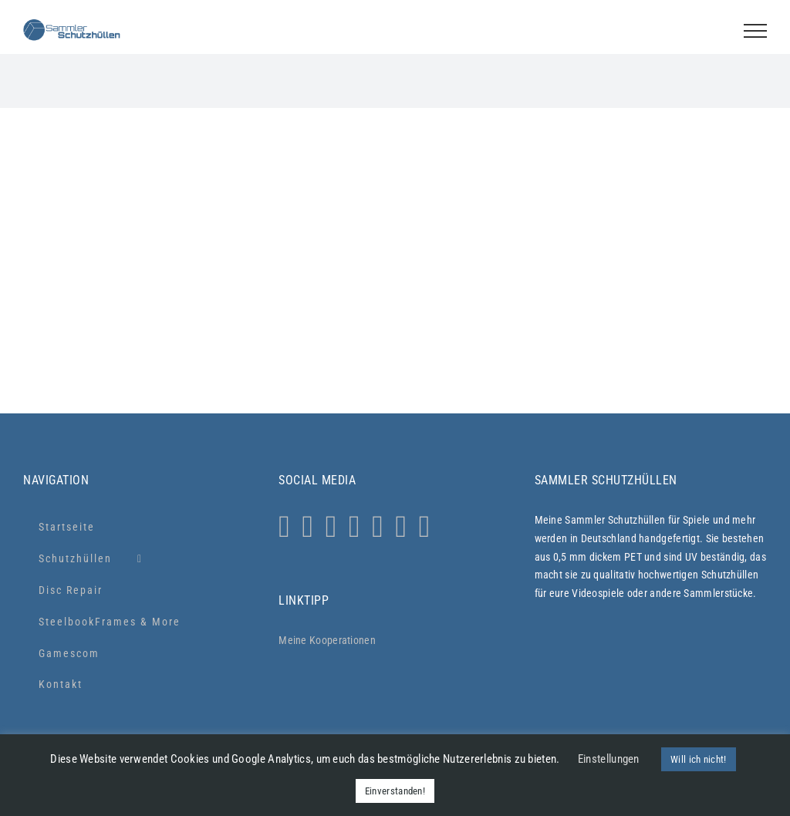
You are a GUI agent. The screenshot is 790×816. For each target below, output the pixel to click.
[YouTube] (377, 526)
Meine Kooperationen (327, 640)
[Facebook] (331, 526)
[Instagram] (284, 526)
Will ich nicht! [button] (698, 759)
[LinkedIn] (401, 526)
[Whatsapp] (308, 526)
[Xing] (424, 526)
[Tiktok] (354, 526)
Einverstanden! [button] (395, 791)
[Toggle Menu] (755, 31)
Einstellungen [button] (609, 759)
